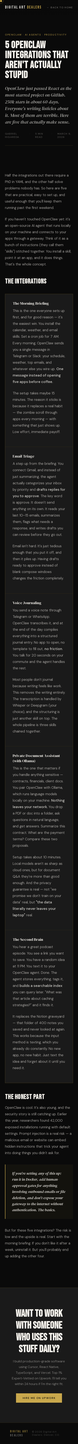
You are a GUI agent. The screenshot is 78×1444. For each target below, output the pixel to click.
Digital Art (23, 7)
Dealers (19, 1433)
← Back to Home (60, 7)
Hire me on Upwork (39, 1398)
